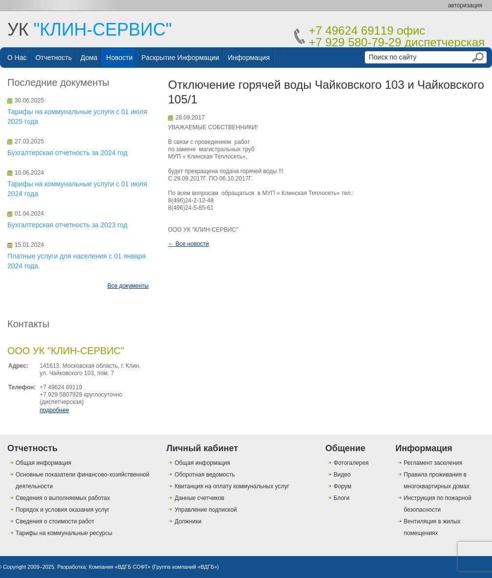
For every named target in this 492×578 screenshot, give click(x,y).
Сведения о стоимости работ (55, 521)
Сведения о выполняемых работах (63, 498)
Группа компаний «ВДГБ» (185, 567)
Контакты (28, 324)
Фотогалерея (351, 462)
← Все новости (188, 243)
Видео (342, 474)
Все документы (128, 285)
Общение (345, 448)
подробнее (54, 410)
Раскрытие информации (180, 57)
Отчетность (54, 57)
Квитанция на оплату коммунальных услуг (231, 486)
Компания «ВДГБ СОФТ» (120, 567)
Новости (119, 57)
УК (89, 30)
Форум (342, 486)
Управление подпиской (205, 509)
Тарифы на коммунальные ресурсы (64, 533)
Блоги (342, 498)
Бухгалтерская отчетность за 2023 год (67, 225)
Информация (249, 57)
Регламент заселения (433, 462)
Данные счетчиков (199, 498)
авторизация (465, 5)
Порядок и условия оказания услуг (63, 509)
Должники (187, 521)
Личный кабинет (202, 448)
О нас (17, 57)
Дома (88, 57)
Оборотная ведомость (204, 474)
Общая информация (43, 462)
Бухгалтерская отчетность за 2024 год (67, 153)
